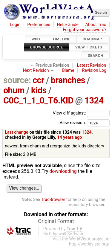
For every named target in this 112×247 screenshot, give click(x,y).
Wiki (35, 39)
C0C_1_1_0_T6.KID (38, 100)
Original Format (56, 221)
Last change (16, 132)
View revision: (72, 122)
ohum (13, 90)
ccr (38, 80)
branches (68, 80)
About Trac (95, 24)
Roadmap (92, 39)
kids (39, 90)
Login (15, 24)
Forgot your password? (84, 29)
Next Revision (36, 70)
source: (17, 80)
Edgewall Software (67, 234)
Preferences (38, 24)
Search (95, 55)
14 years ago (69, 137)
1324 (94, 100)
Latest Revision (91, 65)
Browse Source (46, 47)
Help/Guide (68, 24)
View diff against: (81, 113)
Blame (68, 70)
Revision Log (94, 70)
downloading (62, 171)
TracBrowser (53, 199)
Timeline (61, 39)
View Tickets (88, 47)
